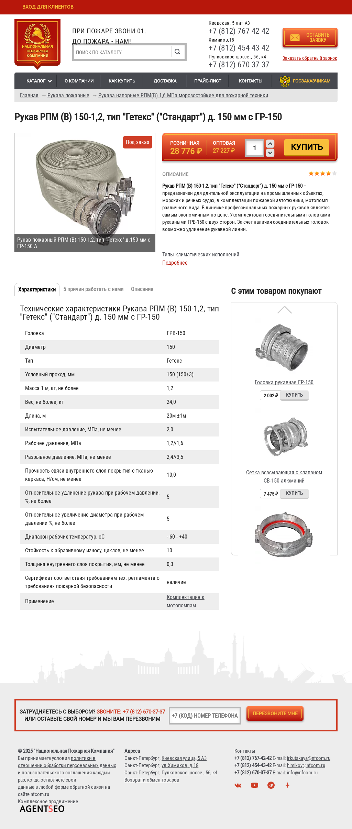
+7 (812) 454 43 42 (239, 48)
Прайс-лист (207, 81)
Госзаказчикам (311, 81)
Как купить (122, 81)
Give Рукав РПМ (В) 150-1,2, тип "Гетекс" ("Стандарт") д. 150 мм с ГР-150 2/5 (317, 173)
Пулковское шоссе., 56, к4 (189, 773)
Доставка (165, 81)
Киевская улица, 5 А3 (184, 758)
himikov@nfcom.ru (306, 765)
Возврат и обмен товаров (151, 780)
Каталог (35, 81)
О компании (79, 81)
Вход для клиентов (48, 7)
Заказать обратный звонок (310, 58)
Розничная (184, 143)
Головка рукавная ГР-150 (284, 382)
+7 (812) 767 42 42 (239, 31)
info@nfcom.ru (302, 773)
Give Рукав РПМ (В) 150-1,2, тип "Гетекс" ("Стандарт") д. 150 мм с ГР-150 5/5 (335, 173)
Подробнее (175, 262)
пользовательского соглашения (57, 773)
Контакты (250, 81)
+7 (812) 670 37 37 (239, 64)
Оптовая (224, 143)
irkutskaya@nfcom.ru (308, 758)
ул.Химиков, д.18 (180, 765)
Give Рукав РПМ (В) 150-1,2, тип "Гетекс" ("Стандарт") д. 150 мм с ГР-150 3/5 (323, 173)
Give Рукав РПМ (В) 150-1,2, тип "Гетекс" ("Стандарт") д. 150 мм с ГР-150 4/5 (329, 173)
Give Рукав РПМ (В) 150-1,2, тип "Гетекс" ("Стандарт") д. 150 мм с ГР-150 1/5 (311, 173)
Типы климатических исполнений (200, 254)
